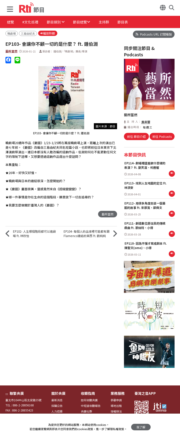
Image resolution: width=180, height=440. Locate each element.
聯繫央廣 (17, 393)
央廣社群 (86, 411)
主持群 (106, 21)
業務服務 (118, 393)
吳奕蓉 (145, 122)
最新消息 (57, 400)
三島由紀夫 (28, 34)
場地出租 (116, 405)
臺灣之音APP (145, 393)
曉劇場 (11, 34)
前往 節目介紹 (136, 136)
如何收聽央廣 (89, 400)
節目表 (125, 21)
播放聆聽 (47, 33)
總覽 (10, 21)
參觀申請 (116, 400)
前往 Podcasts (162, 136)
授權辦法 (116, 411)
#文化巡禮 (31, 21)
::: (6, 394)
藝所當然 (11, 51)
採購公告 (57, 405)
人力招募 (57, 411)
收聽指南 (88, 393)
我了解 (140, 427)
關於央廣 (58, 393)
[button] (10, 10)
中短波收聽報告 (91, 405)
